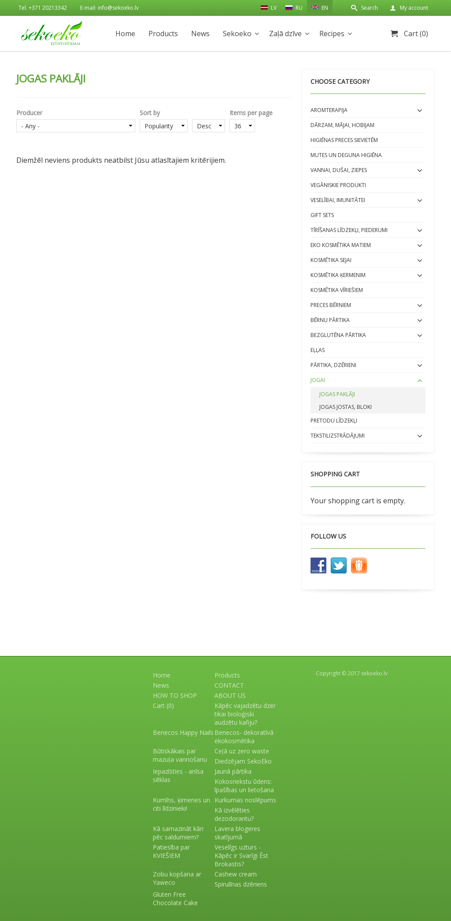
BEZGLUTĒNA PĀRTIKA (338, 335)
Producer (29, 113)
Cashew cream (235, 874)
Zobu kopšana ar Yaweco (177, 878)
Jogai (318, 380)
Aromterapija (329, 110)
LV (269, 7)
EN (319, 7)
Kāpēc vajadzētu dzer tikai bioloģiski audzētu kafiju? (245, 713)
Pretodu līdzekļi (334, 420)
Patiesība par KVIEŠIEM (171, 851)
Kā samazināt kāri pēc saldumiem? (178, 832)
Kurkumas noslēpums (245, 800)
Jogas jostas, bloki (345, 407)
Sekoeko (237, 33)
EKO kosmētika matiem (341, 245)
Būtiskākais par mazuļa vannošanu (180, 755)
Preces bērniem (331, 305)
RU (294, 7)
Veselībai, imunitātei (338, 200)
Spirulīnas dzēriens (240, 884)
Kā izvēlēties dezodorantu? (234, 814)
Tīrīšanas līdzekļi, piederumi (349, 230)
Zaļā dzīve (285, 33)
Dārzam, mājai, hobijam (342, 125)
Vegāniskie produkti (338, 185)
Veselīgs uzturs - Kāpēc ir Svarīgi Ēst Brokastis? (241, 855)
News (200, 33)
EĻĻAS (318, 350)
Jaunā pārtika (232, 771)
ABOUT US (230, 695)
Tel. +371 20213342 (42, 7)
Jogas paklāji (337, 394)
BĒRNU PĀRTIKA (330, 320)
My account (414, 7)
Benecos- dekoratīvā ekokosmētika (244, 736)
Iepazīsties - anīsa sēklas (178, 775)
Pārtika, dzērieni (333, 365)
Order (208, 113)
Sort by (150, 113)
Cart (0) (416, 33)
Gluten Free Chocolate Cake (175, 898)
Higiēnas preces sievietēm (344, 140)
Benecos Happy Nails (183, 732)
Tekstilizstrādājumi (338, 435)
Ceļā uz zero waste (241, 751)
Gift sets (322, 215)
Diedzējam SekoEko (243, 761)
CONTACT (229, 685)
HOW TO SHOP (175, 695)
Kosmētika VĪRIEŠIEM (337, 290)
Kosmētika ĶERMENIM (338, 275)
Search (369, 7)
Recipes (331, 33)
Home (125, 33)
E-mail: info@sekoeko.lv (109, 7)
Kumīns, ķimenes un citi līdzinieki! (181, 804)
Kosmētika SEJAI (331, 260)
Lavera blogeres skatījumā (237, 832)
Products (163, 33)
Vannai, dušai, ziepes (339, 170)
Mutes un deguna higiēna (346, 155)
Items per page (251, 113)
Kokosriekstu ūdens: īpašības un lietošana (244, 785)
